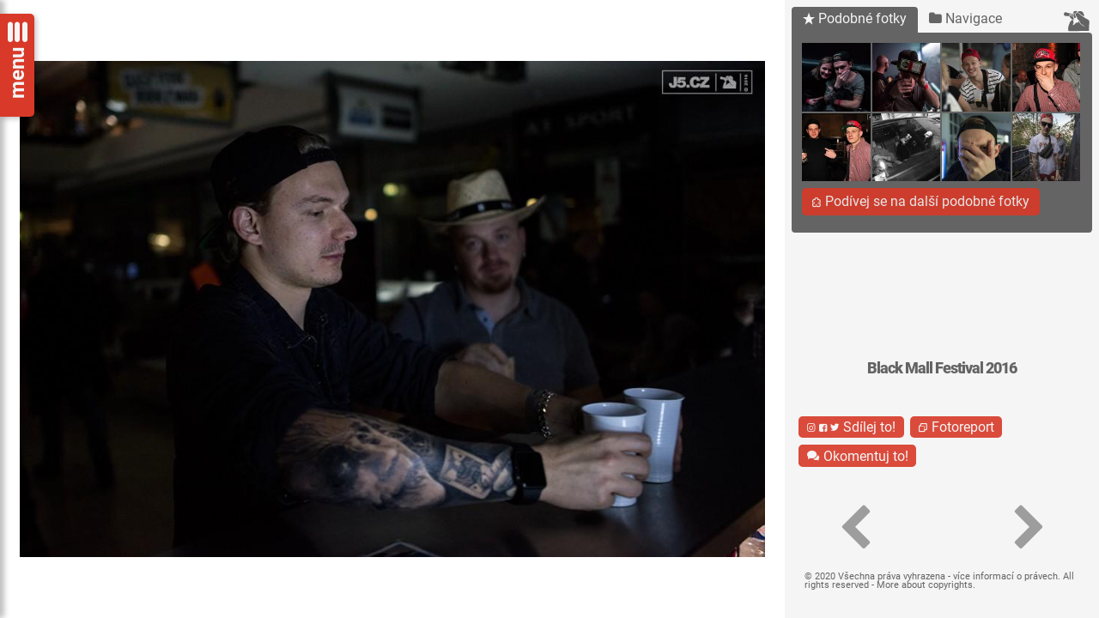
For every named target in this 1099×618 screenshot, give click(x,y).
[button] (855, 528)
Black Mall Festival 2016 (942, 368)
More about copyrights (925, 585)
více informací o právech (1005, 576)
